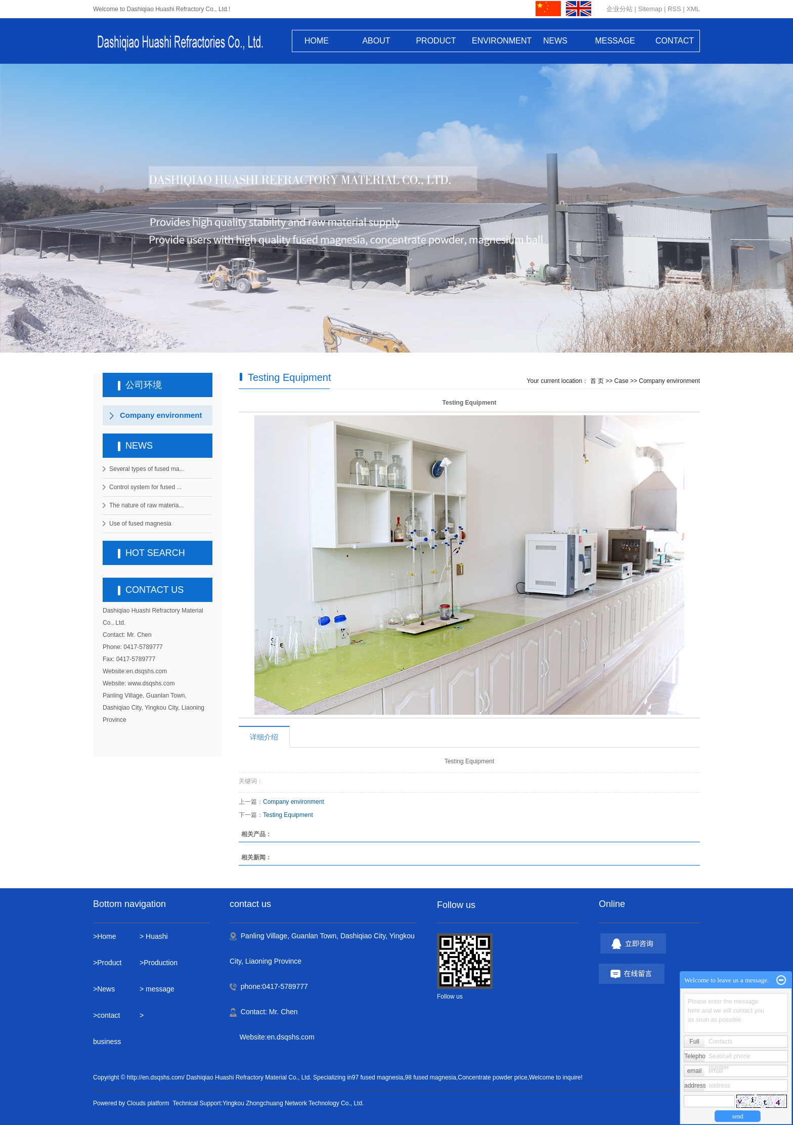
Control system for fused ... (145, 487)
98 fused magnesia (430, 1077)
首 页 (597, 380)
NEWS (555, 40)
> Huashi (154, 936)
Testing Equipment (288, 814)
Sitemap (650, 9)
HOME (316, 40)
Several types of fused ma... (147, 468)
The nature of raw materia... (146, 505)
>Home (104, 936)
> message (157, 989)
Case (621, 380)
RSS (674, 9)
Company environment (161, 415)
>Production (159, 963)
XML (693, 9)
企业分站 (619, 9)
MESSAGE (615, 40)
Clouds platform (148, 1103)
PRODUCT (436, 40)
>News (104, 989)
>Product (107, 963)
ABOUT (376, 40)
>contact (106, 1015)
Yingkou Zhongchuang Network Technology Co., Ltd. (293, 1103)
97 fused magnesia (377, 1077)
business (108, 1041)
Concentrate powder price (492, 1077)
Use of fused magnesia (140, 523)
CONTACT (674, 40)
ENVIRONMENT (495, 40)
